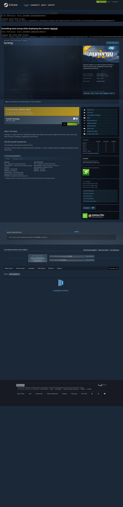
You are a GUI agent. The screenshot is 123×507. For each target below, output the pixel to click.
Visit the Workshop (88, 201)
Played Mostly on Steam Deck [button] (61, 276)
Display (59, 270)
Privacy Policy (44, 490)
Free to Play (86, 95)
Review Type (8, 270)
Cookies (89, 490)
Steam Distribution (52, 494)
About (43, 5)
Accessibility (58, 490)
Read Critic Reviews (97, 219)
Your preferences (114, 252)
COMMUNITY (35, 5)
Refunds (83, 490)
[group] (61, 276)
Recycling (74, 494)
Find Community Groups (89, 203)
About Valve (20, 494)
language (114, 1)
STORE (26, 5)
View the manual (88, 195)
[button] (10, 276)
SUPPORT (51, 5)
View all (76, 234)
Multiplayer (106, 95)
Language (31, 270)
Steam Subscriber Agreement (71, 490)
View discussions (88, 198)
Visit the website (88, 193)
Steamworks (39, 494)
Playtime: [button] (47, 276)
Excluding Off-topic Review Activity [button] (33, 276)
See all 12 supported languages (91, 155)
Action (92, 95)
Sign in (7, 104)
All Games (6, 42)
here (10, 116)
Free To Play (94, 185)
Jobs (30, 494)
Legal (51, 490)
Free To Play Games (16, 42)
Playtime (50, 270)
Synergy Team (101, 83)
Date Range (41, 270)
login (109, 1)
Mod (101, 95)
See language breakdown (90, 252)
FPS (111, 95)
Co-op (97, 95)
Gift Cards (84, 494)
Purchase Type (20, 270)
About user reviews (103, 252)
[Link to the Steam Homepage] (12, 6)
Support (64, 494)
